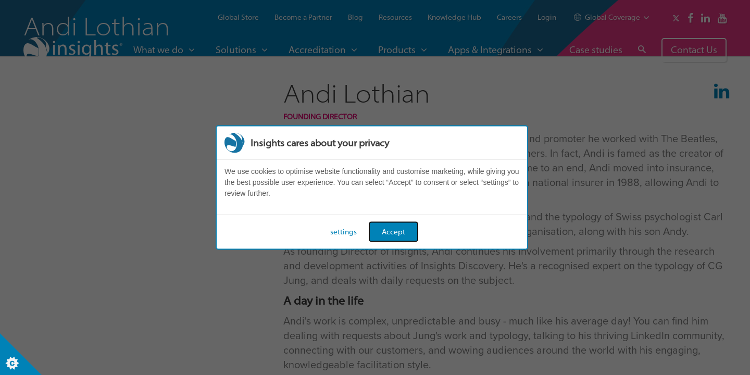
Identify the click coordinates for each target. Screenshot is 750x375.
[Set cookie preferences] (21, 354)
